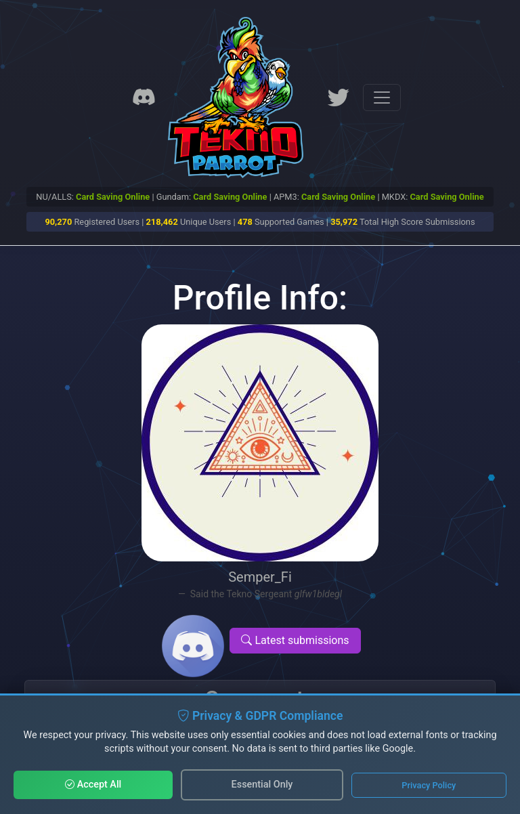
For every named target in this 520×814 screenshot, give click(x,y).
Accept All (93, 784)
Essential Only (262, 784)
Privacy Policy (429, 785)
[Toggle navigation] (382, 97)
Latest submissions (295, 640)
